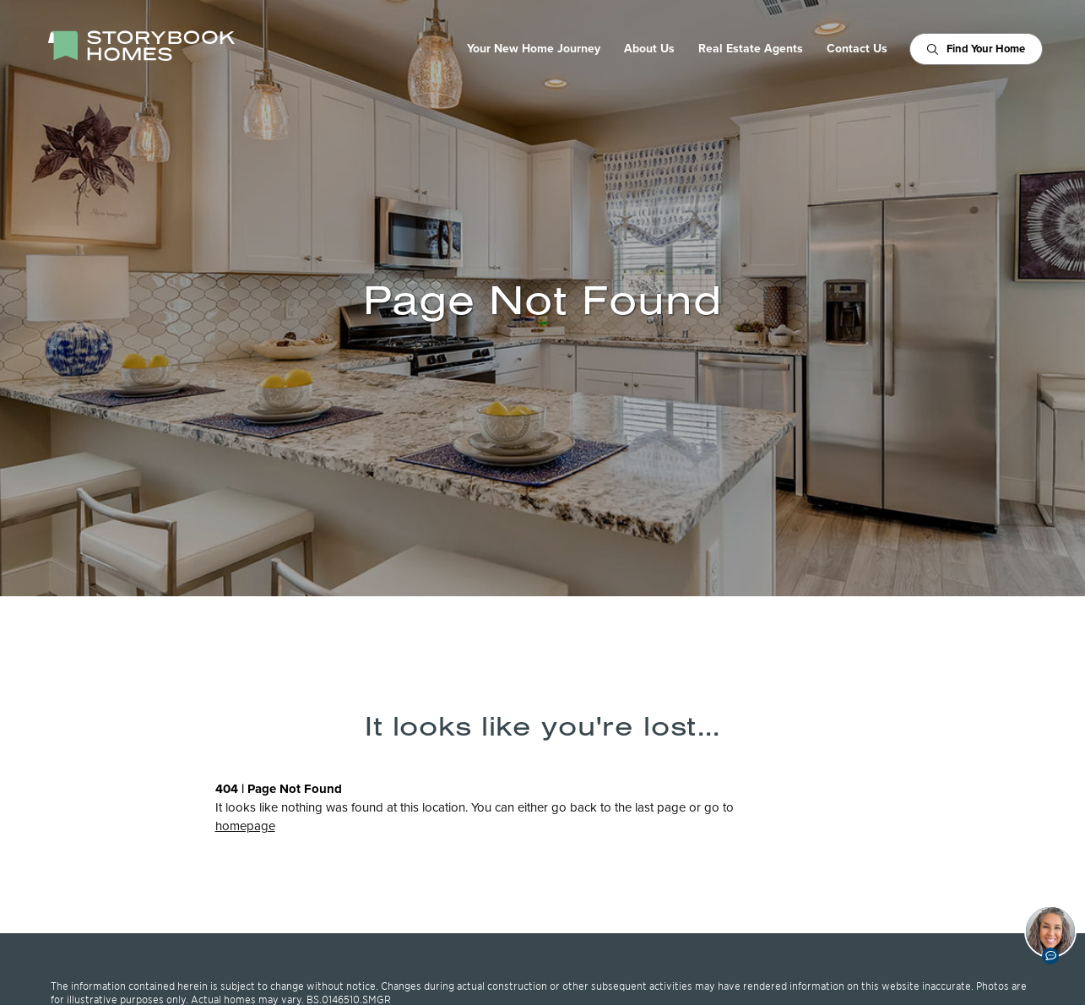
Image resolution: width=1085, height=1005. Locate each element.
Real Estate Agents (750, 49)
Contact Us (857, 49)
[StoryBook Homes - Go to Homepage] (141, 45)
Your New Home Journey (533, 49)
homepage (245, 826)
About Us (649, 49)
